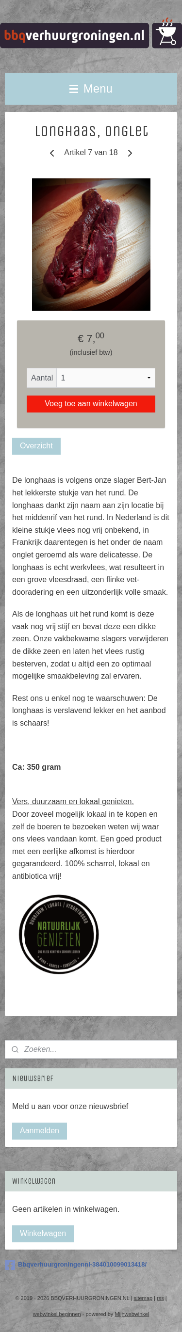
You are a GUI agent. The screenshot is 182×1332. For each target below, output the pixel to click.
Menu (91, 88)
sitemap (142, 1298)
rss (160, 1298)
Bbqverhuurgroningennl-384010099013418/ (76, 1265)
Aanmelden (39, 1130)
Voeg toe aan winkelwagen (91, 404)
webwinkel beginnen (57, 1314)
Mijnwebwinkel (132, 1314)
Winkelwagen (43, 1233)
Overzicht (36, 446)
